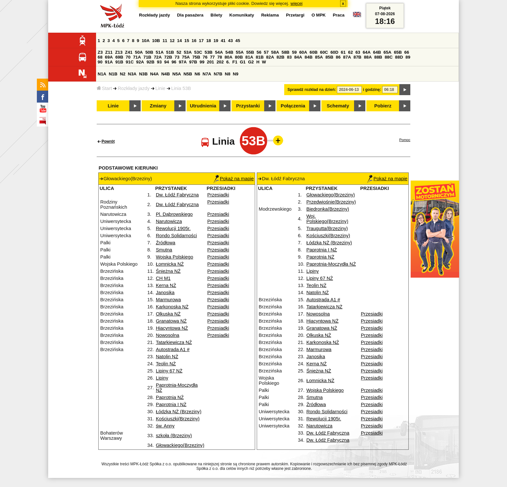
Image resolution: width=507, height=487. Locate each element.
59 (294, 52)
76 (205, 57)
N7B (218, 74)
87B (357, 57)
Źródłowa (165, 242)
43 (230, 40)
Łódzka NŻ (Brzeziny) (178, 411)
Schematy (338, 105)
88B (378, 57)
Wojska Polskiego (174, 257)
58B (285, 52)
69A (109, 57)
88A (368, 57)
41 (223, 40)
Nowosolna (167, 335)
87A (347, 57)
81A (249, 57)
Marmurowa (168, 299)
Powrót (108, 141)
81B (260, 57)
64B (377, 52)
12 (172, 40)
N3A (132, 74)
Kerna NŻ (166, 285)
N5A (176, 74)
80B (239, 57)
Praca (338, 15)
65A (387, 52)
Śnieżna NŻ (168, 271)
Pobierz (383, 105)
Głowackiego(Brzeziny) (180, 445)
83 (289, 57)
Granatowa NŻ (171, 321)
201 (210, 62)
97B (193, 62)
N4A (154, 74)
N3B (143, 74)
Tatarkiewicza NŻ (174, 342)
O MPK (319, 15)
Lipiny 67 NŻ (169, 370)
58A (275, 52)
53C (198, 52)
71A (137, 57)
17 (201, 40)
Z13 (119, 52)
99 (202, 62)
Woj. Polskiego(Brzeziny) (328, 219)
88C (389, 57)
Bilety (216, 15)
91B (119, 62)
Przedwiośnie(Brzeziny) (331, 202)
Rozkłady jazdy (134, 88)
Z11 (109, 52)
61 (343, 52)
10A (145, 40)
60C (324, 52)
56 (259, 52)
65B (398, 52)
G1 (243, 62)
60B (314, 52)
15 (186, 40)
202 (220, 62)
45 (237, 40)
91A (109, 62)
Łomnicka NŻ (170, 264)
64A (367, 52)
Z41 (129, 52)
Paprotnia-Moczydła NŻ (331, 264)
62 (350, 52)
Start (104, 88)
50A (139, 52)
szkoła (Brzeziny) (174, 435)
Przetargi (295, 15)
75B (196, 57)
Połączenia (293, 105)
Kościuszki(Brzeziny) (178, 418)
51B (170, 52)
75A (186, 57)
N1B (113, 74)
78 (219, 57)
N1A (102, 74)
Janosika (165, 292)
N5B (187, 74)
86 (338, 57)
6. (228, 62)
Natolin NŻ (167, 356)
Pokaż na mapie (233, 178)
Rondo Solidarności (176, 235)
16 (194, 40)
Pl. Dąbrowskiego (174, 214)
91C (130, 62)
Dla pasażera (190, 15)
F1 (234, 62)
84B (308, 57)
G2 (251, 62)
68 (100, 57)
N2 (122, 74)
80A (228, 57)
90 (100, 62)
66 (406, 52)
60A (303, 52)
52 (179, 52)
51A (160, 52)
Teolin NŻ (166, 363)
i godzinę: (372, 89)
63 (357, 52)
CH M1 (163, 278)
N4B (165, 74)
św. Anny (165, 425)
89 (407, 57)
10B (156, 40)
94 (166, 62)
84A (298, 57)
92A (140, 62)
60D (334, 52)
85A (319, 57)
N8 (227, 74)
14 (179, 40)
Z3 (100, 52)
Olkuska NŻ (168, 313)
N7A (207, 74)
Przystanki (248, 105)
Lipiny (162, 378)
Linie (161, 88)
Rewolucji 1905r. (173, 228)
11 (164, 40)
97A (183, 62)
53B (208, 52)
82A (270, 57)
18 (208, 40)
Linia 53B (181, 88)
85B (329, 57)
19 (215, 40)
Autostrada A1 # (172, 349)
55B (250, 52)
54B (229, 52)
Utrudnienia (203, 105)
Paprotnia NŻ (170, 397)
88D (399, 57)
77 (212, 57)
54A (219, 52)
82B (280, 57)
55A (239, 52)
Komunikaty (241, 15)
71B (147, 57)
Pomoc (404, 140)
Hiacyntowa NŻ (172, 328)
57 (266, 52)
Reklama (270, 15)
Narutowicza (169, 221)
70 (128, 57)
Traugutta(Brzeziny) (327, 228)
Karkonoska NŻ (172, 306)
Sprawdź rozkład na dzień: (311, 89)
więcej (297, 3)
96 (173, 62)
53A (187, 52)
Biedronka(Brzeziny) (328, 209)
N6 (197, 74)
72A (158, 57)
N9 (235, 74)
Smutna (164, 249)
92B (150, 62)
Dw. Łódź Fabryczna (177, 194)
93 (159, 62)
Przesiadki (218, 194)
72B (168, 57)
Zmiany (158, 105)
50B (149, 52)
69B (119, 57)
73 (177, 57)
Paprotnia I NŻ (171, 404)
